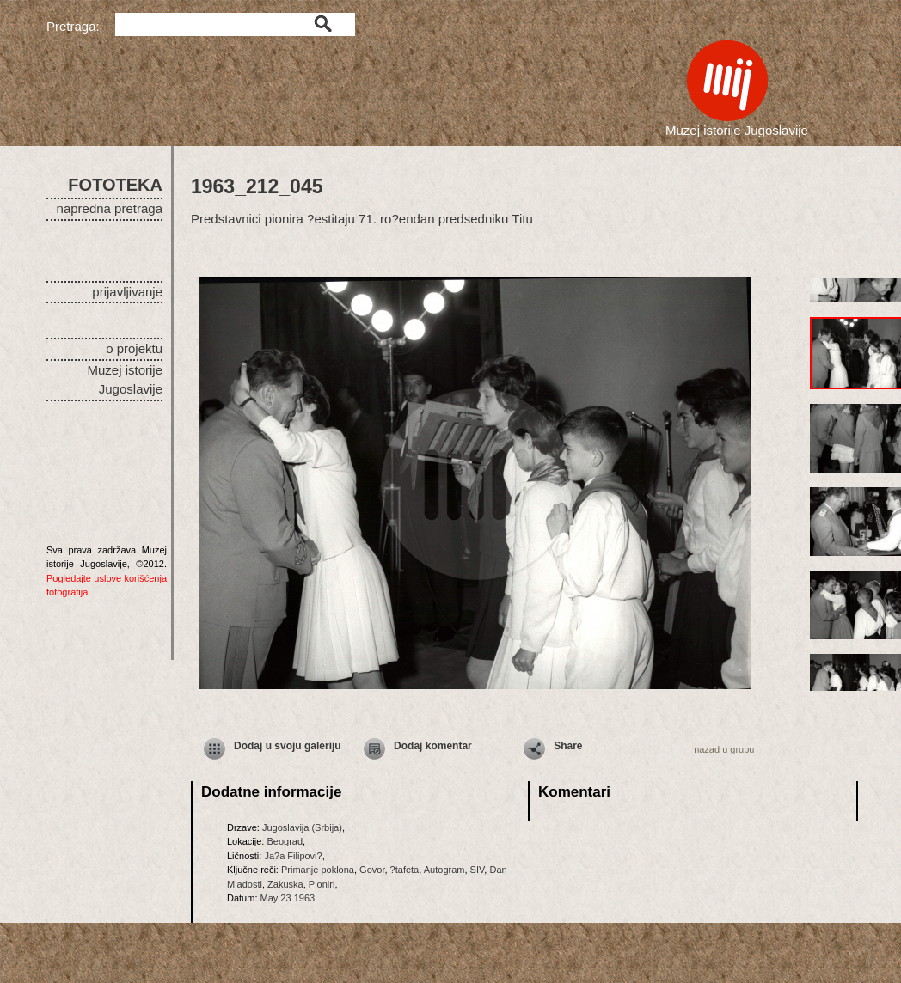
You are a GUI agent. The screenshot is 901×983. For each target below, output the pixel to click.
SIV (477, 869)
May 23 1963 (288, 898)
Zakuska (285, 884)
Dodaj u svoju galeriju (287, 746)
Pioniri (322, 884)
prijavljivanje (127, 291)
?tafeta (405, 869)
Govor (371, 869)
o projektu (134, 348)
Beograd (285, 841)
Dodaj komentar (433, 746)
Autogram (444, 869)
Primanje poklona (317, 869)
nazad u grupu (724, 749)
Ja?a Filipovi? (293, 856)
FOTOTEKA (115, 184)
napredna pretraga (109, 208)
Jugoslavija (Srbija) (302, 827)
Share (568, 746)
